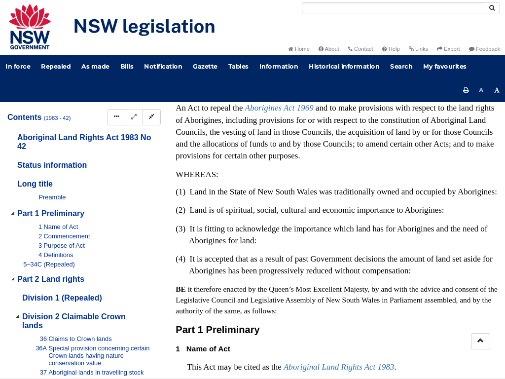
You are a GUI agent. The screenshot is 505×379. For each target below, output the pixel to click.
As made (95, 66)
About (329, 49)
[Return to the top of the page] (480, 341)
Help (391, 49)
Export (448, 49)
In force (17, 66)
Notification (163, 66)
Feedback (484, 49)
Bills (127, 66)
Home (299, 49)
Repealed (56, 66)
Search (401, 66)
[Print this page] (466, 90)
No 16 (301, 207)
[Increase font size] (497, 90)
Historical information (344, 66)
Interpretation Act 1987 (385, 256)
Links (418, 49)
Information (278, 66)
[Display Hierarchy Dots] (116, 117)
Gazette (205, 66)
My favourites (445, 66)
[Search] (393, 7)
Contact (360, 49)
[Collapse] (152, 117)
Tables (238, 66)
